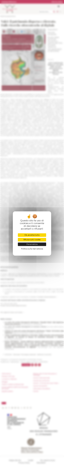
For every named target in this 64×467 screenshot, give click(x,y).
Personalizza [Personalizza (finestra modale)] (31, 244)
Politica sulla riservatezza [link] (32, 249)
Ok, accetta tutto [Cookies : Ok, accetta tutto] (32, 235)
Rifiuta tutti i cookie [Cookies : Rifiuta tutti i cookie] (32, 240)
